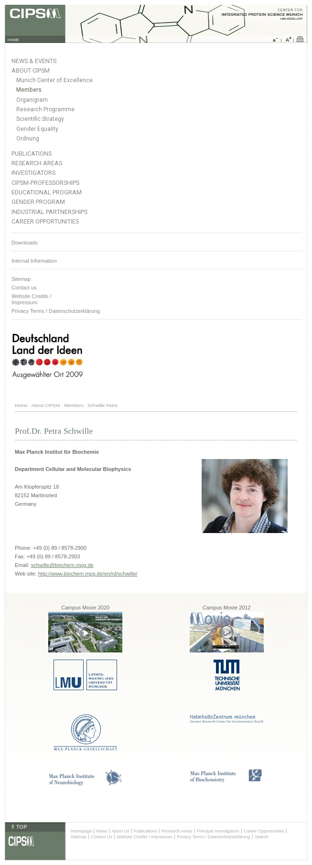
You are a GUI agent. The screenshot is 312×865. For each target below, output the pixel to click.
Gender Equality (37, 129)
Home (21, 405)
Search (262, 836)
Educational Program (46, 192)
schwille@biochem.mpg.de (62, 565)
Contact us (24, 287)
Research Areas (36, 163)
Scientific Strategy (40, 119)
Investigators (33, 172)
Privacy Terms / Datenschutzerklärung (55, 311)
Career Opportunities (45, 221)
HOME (13, 40)
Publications (31, 153)
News (101, 831)
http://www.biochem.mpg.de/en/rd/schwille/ (88, 574)
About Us (120, 831)
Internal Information (34, 261)
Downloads (24, 243)
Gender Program (38, 201)
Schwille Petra (102, 405)
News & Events (33, 60)
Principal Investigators (218, 831)
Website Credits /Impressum (31, 299)
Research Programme (45, 109)
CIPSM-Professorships (45, 182)
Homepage (81, 831)
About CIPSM (30, 70)
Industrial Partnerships (49, 211)
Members (29, 89)
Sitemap (21, 279)
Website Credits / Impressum (144, 836)
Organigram (32, 99)
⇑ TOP (19, 827)
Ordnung (27, 138)
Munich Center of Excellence (54, 80)
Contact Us (101, 836)
